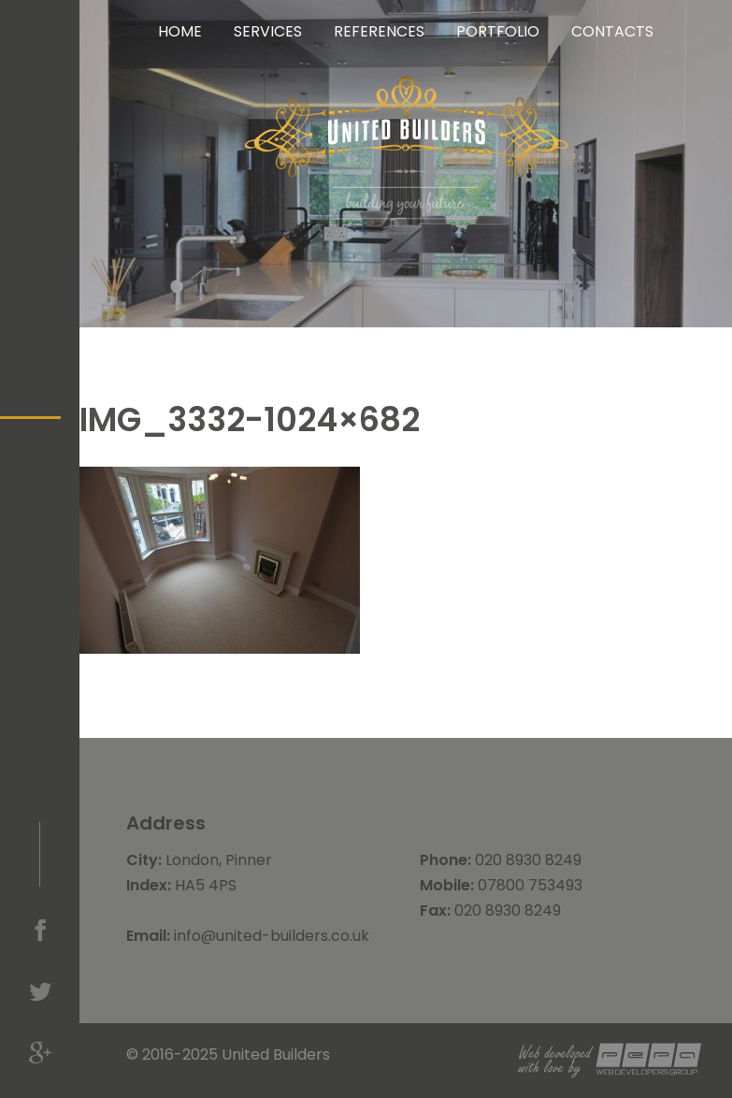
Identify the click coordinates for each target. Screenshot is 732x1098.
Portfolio (497, 31)
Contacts (612, 31)
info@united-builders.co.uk (271, 935)
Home (180, 31)
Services (268, 31)
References (379, 31)
